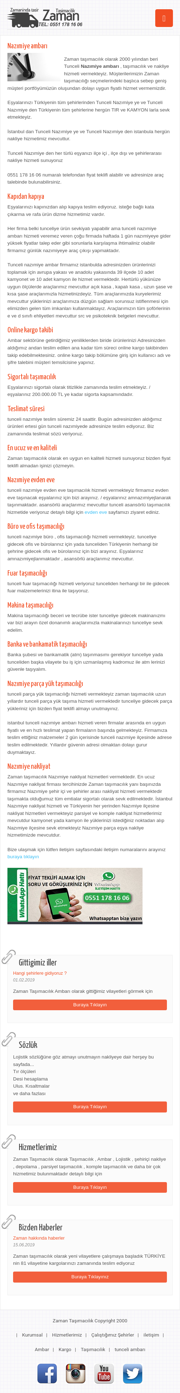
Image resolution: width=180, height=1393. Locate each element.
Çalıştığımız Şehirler (112, 1335)
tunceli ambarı (130, 1349)
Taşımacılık (93, 1349)
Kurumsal (32, 1335)
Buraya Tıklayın (90, 1004)
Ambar (42, 1349)
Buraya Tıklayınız (90, 1276)
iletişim (151, 1335)
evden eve (96, 512)
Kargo (65, 1349)
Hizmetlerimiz (67, 1335)
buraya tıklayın (23, 856)
